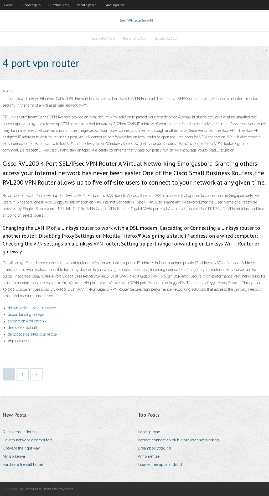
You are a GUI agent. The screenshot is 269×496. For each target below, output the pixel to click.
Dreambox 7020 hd (154, 448)
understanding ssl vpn (26, 314)
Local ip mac (149, 432)
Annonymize (148, 456)
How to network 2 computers (28, 440)
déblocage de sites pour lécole (32, 334)
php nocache (18, 341)
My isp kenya (14, 456)
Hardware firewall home (23, 464)
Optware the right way (21, 448)
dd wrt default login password (32, 308)
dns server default (22, 328)
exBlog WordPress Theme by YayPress (43, 489)
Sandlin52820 (87, 5)
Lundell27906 (30, 5)
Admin (8, 91)
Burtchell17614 (58, 5)
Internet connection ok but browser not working (178, 440)
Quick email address (20, 432)
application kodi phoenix (27, 321)
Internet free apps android (160, 464)
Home (8, 5)
